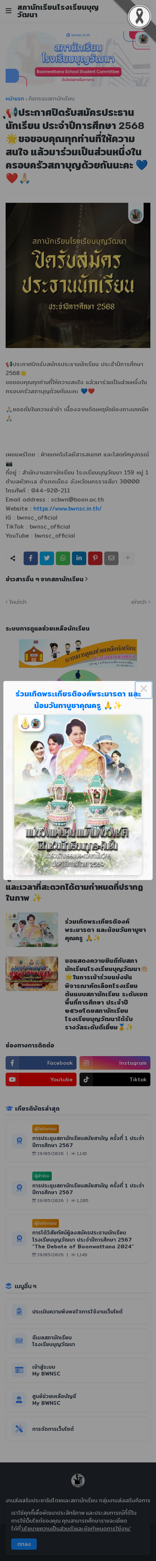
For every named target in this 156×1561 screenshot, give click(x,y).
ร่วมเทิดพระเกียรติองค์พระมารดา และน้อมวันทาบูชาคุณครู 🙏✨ (78, 699)
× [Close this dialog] (143, 690)
